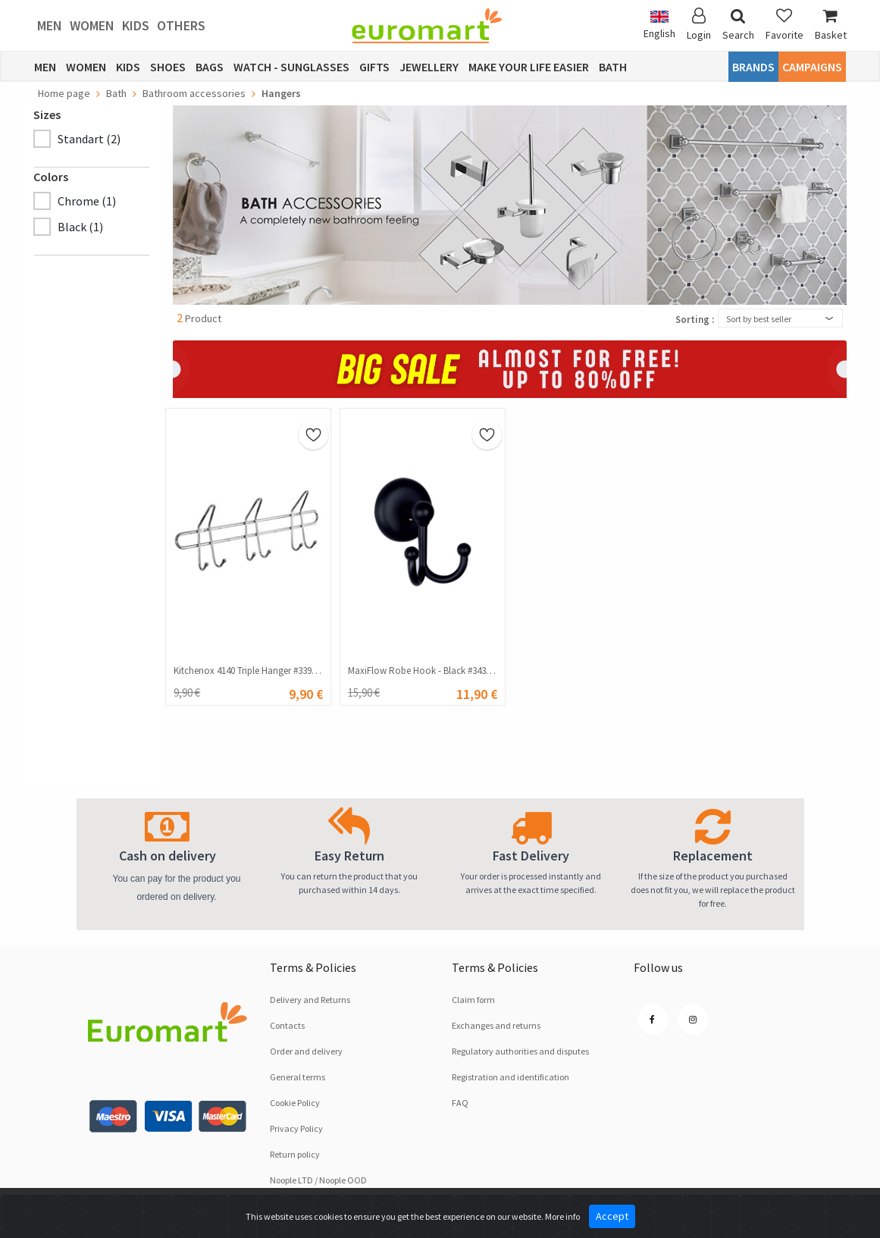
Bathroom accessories (194, 93)
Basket (831, 25)
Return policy (295, 1154)
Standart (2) (89, 138)
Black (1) (80, 226)
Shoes (168, 66)
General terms (297, 1077)
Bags (210, 66)
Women (92, 25)
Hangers (281, 93)
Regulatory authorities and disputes (520, 1051)
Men (49, 25)
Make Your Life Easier (528, 66)
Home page (64, 93)
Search (738, 25)
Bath (613, 66)
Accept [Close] (612, 1216)
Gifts (374, 66)
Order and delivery (306, 1051)
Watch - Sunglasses (291, 66)
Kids (135, 25)
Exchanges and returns (496, 1025)
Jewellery (429, 66)
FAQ (460, 1102)
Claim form (473, 999)
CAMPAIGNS (812, 66)
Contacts (287, 1025)
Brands (753, 66)
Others (181, 25)
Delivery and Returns (310, 999)
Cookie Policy (295, 1102)
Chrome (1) (87, 200)
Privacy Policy (296, 1128)
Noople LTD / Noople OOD (318, 1180)
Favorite (784, 25)
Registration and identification (510, 1077)
